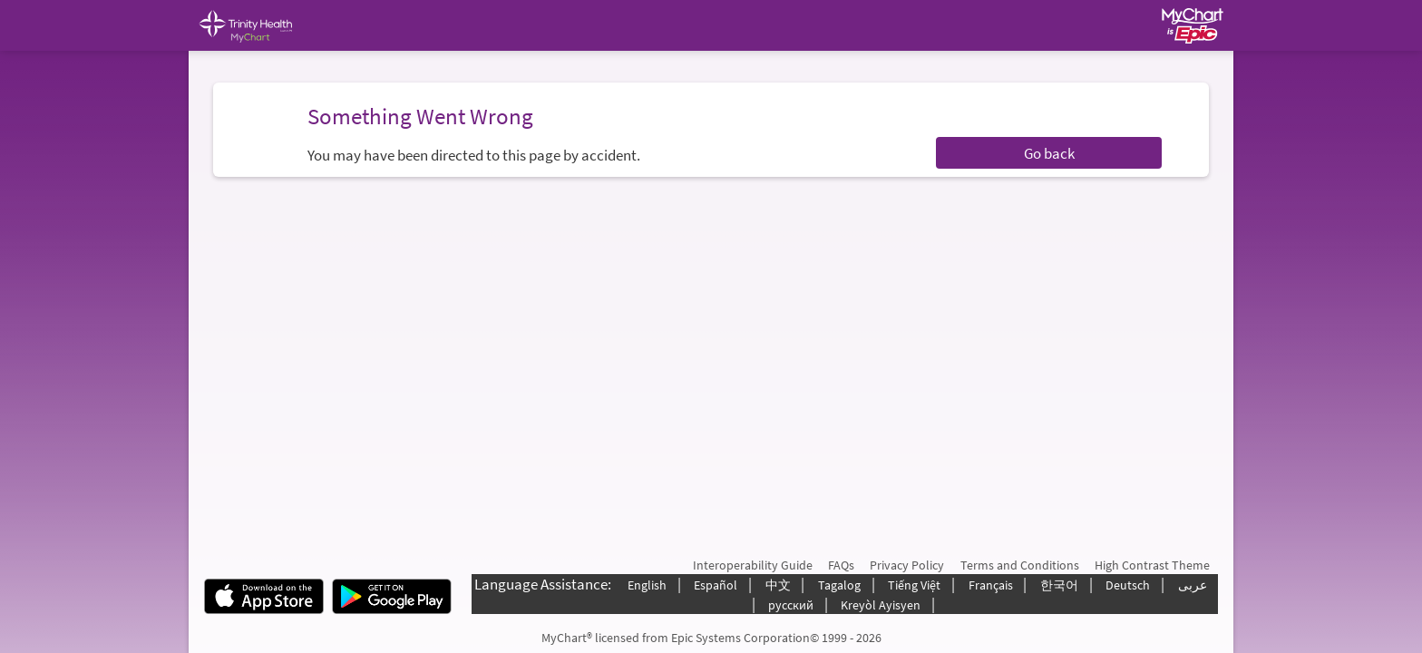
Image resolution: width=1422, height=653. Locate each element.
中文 (778, 585)
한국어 (1059, 585)
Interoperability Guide (753, 565)
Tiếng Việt (914, 585)
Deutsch (1127, 585)
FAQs (841, 565)
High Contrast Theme (1152, 565)
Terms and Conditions (1019, 565)
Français (991, 585)
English (647, 585)
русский (790, 605)
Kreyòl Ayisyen (880, 605)
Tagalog (839, 585)
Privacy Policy (907, 565)
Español (715, 585)
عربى (1192, 585)
